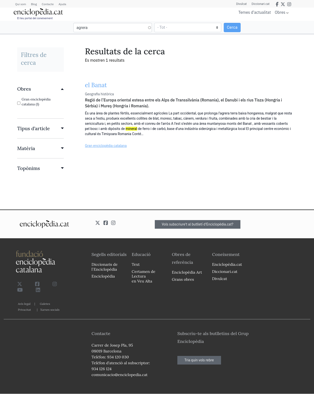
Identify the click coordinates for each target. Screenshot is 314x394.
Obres (280, 12)
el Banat (96, 85)
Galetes (45, 304)
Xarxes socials (49, 309)
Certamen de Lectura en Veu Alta (143, 276)
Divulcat (241, 4)
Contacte (47, 4)
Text (136, 264)
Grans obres (183, 279)
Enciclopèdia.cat (227, 264)
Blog (34, 4)
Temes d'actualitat (254, 12)
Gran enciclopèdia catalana (106, 145)
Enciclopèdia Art (187, 272)
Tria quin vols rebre (199, 360)
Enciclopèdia (103, 276)
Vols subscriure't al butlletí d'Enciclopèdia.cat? (198, 224)
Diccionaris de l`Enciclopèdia (105, 266)
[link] (40, 89)
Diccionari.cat (261, 4)
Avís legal (24, 304)
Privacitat (24, 309)
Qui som (20, 4)
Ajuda (62, 4)
